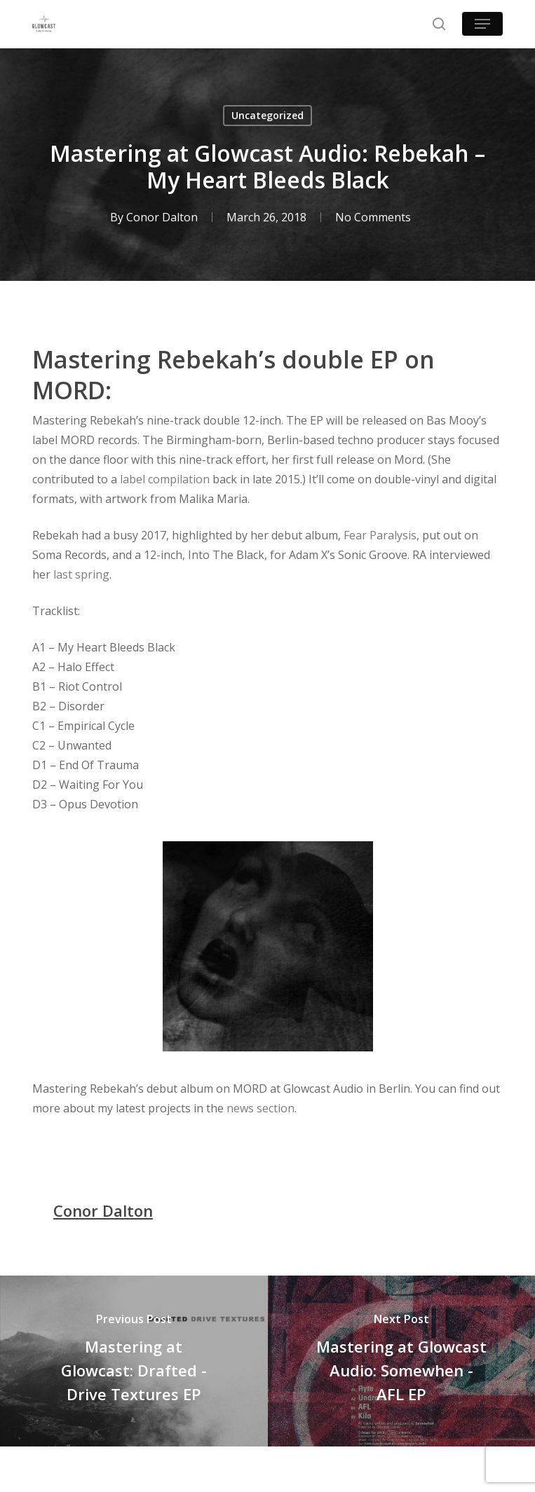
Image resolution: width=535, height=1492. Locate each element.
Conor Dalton (162, 217)
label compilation (165, 479)
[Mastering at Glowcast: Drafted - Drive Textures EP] (134, 1361)
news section (260, 1108)
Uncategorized (267, 115)
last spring (81, 574)
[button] (482, 24)
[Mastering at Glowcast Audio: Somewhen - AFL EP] (402, 1361)
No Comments (373, 217)
